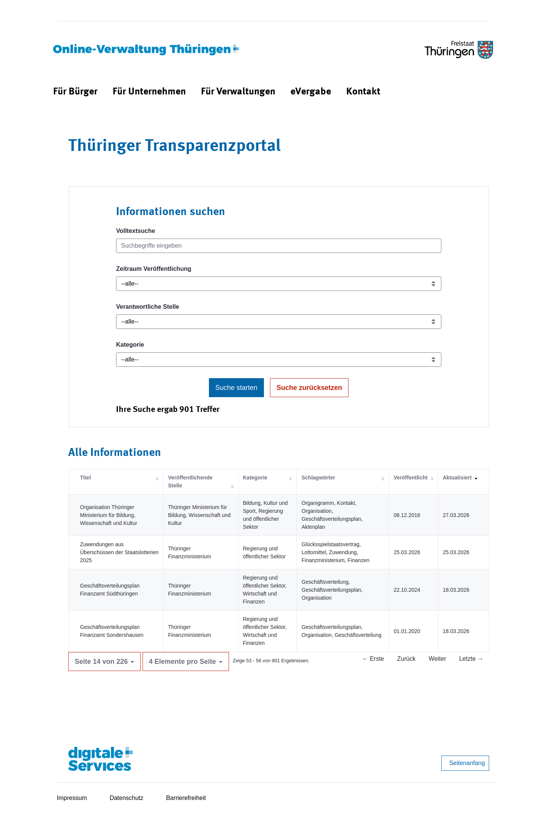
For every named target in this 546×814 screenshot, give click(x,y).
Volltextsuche (135, 231)
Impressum (72, 798)
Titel (85, 478)
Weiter (437, 658)
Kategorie (130, 344)
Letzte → (471, 658)
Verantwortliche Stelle (147, 306)
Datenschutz (126, 798)
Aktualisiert (457, 478)
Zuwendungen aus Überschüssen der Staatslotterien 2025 (119, 552)
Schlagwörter (318, 478)
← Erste (373, 658)
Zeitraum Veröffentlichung (153, 269)
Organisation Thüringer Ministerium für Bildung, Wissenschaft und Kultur (108, 515)
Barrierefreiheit (186, 798)
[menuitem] (75, 92)
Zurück (406, 658)
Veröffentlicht (410, 478)
